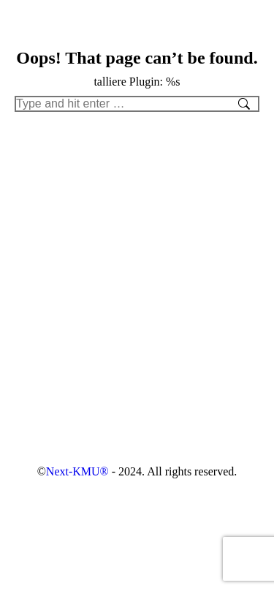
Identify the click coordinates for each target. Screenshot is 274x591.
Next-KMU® (77, 471)
